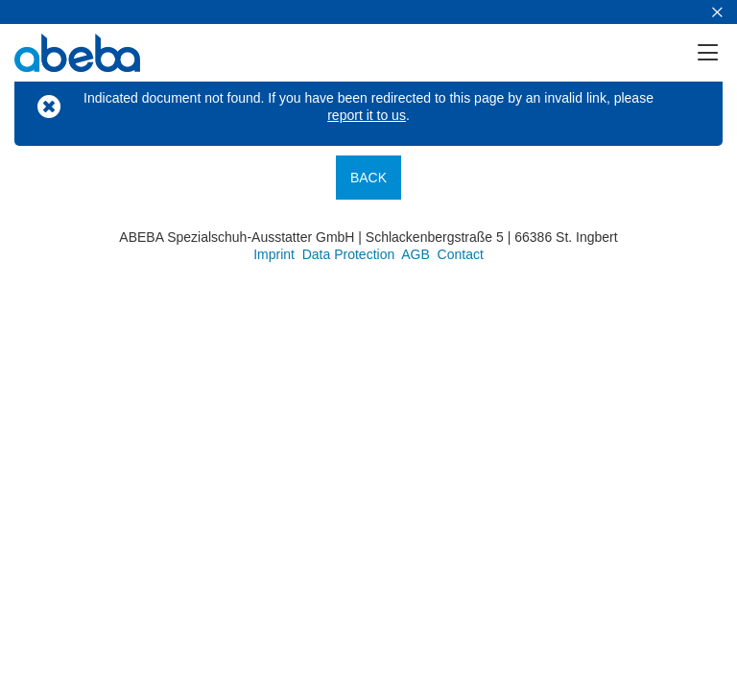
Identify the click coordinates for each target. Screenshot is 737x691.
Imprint (274, 254)
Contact (461, 254)
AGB (415, 254)
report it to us (366, 115)
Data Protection (348, 254)
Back (368, 177)
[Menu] (715, 53)
